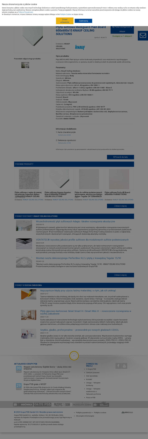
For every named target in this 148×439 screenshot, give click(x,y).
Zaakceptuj (83, 21)
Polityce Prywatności (25, 12)
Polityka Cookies (66, 14)
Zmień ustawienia (64, 21)
